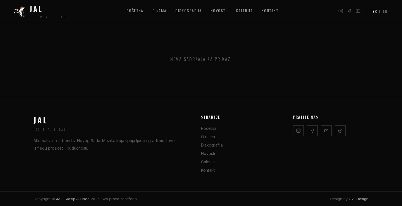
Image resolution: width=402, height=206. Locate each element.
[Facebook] (349, 11)
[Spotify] (340, 130)
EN (385, 11)
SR (374, 11)
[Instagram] (340, 11)
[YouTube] (358, 11)
